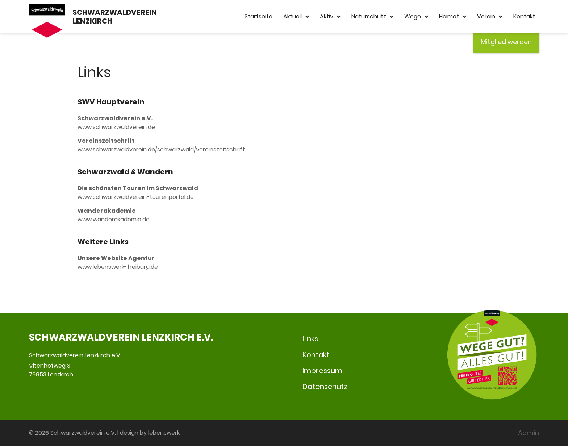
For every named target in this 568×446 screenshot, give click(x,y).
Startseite (258, 16)
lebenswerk (164, 433)
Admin (528, 432)
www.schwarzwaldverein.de (116, 127)
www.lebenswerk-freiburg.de (118, 267)
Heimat (452, 16)
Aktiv (330, 16)
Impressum (322, 371)
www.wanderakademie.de (114, 219)
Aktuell (296, 16)
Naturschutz (372, 16)
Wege (416, 16)
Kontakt (524, 16)
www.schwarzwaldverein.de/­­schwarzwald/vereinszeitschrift (161, 149)
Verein (489, 16)
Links (310, 339)
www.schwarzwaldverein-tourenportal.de (136, 197)
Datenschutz (324, 387)
